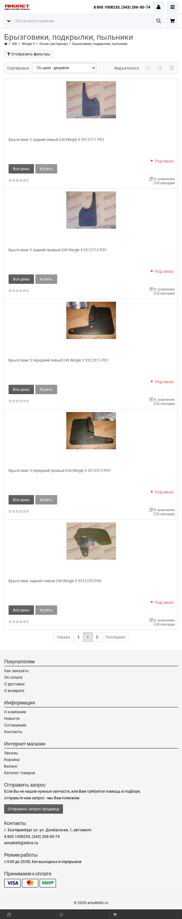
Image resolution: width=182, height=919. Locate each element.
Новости (12, 718)
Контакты (13, 732)
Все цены (21, 169)
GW (14, 44)
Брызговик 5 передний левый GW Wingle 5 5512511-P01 (59, 360)
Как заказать (16, 671)
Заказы (11, 753)
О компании (15, 712)
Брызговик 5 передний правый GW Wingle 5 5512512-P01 (60, 470)
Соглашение (15, 725)
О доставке (14, 684)
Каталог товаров (19, 773)
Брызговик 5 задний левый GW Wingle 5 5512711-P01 (56, 139)
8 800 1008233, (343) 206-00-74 (122, 7)
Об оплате (13, 677)
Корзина (12, 759)
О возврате (14, 690)
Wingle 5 (28, 44)
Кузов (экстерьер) (53, 44)
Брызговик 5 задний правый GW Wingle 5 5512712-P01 (58, 250)
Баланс (10, 766)
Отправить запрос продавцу (33, 809)
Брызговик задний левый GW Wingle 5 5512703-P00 (55, 581)
